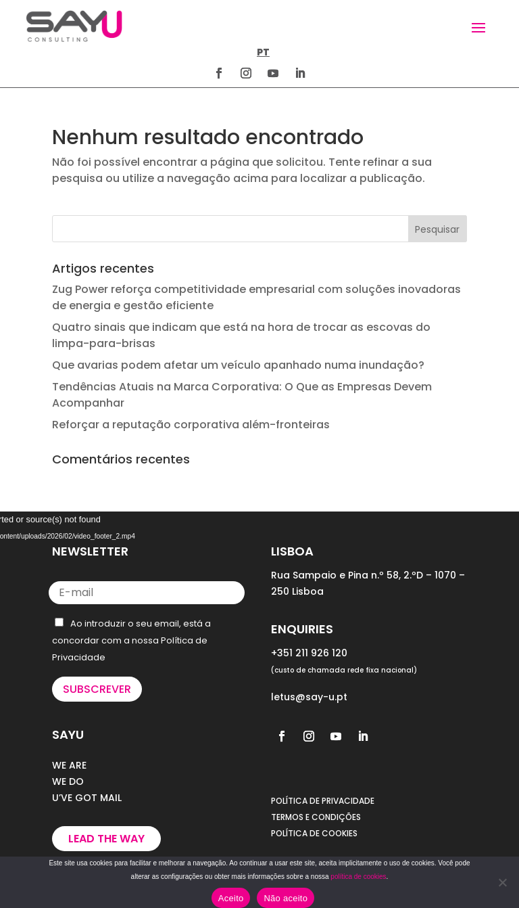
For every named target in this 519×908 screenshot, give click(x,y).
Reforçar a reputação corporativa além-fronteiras (191, 424)
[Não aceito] (502, 882)
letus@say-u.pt (309, 697)
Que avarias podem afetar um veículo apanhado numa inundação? (238, 365)
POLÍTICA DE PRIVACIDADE (322, 801)
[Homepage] (74, 26)
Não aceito (285, 898)
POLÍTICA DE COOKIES (314, 833)
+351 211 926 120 (309, 653)
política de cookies (358, 876)
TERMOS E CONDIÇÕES (316, 817)
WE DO (68, 781)
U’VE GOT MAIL (87, 797)
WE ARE (69, 765)
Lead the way (106, 838)
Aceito (231, 898)
